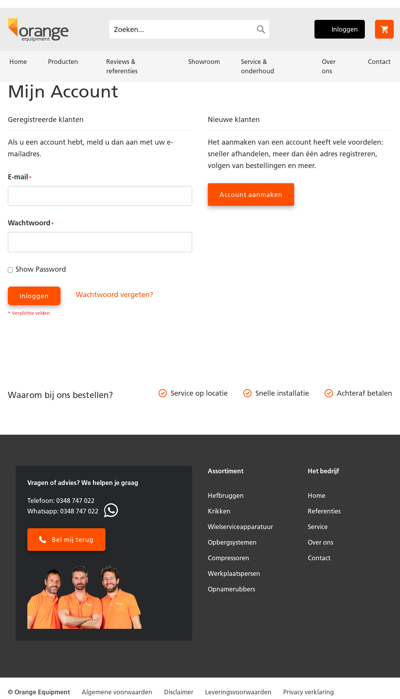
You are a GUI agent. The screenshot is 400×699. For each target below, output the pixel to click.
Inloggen (345, 29)
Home (316, 495)
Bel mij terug (73, 539)
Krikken (219, 511)
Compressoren (228, 558)
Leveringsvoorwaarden (238, 692)
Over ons (320, 542)
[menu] (200, 66)
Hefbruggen (226, 495)
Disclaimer (178, 692)
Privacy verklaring (308, 692)
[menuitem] (18, 62)
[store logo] (38, 29)
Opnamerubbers (231, 589)
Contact (319, 558)
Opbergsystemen (232, 542)
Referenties (324, 511)
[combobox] (189, 29)
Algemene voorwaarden (117, 692)
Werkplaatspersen (234, 573)
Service (318, 527)
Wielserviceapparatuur (240, 527)
